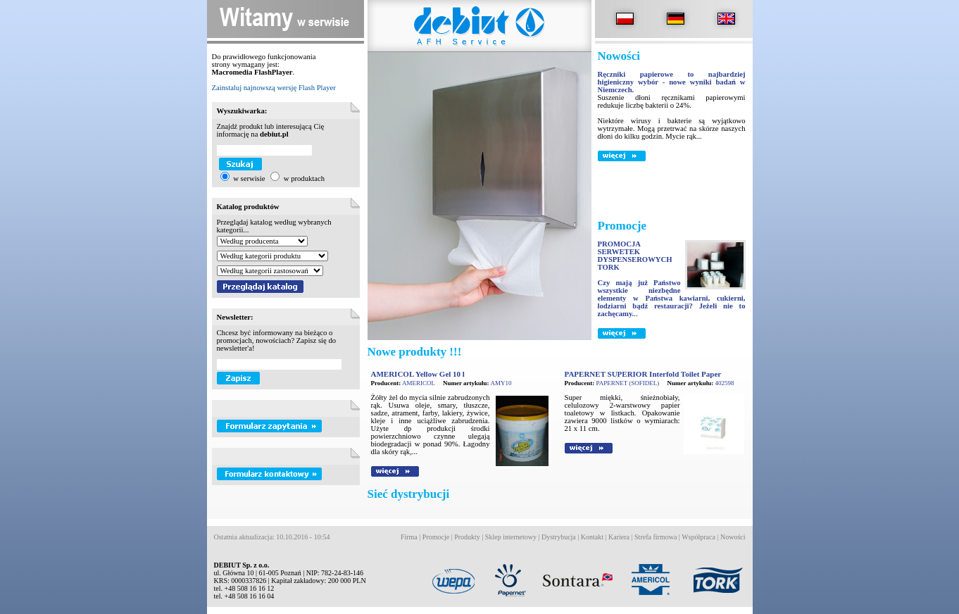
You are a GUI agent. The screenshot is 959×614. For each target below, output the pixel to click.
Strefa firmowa (655, 537)
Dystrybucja (558, 537)
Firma (409, 537)
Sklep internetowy (511, 537)
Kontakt (592, 537)
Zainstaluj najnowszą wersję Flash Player (274, 88)
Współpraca (698, 537)
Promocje (435, 537)
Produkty (467, 537)
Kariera (618, 537)
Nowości (733, 537)
